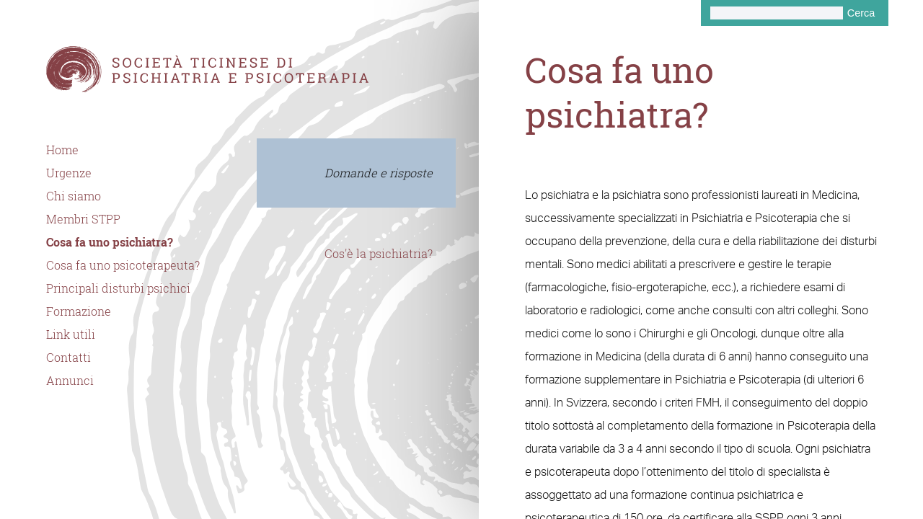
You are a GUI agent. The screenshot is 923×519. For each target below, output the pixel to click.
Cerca (861, 13)
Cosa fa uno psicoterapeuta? (123, 265)
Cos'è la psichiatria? (378, 254)
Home (62, 150)
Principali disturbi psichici (118, 288)
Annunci (70, 381)
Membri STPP (83, 219)
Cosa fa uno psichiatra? (109, 242)
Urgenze (69, 173)
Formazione (78, 311)
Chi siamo (73, 196)
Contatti (68, 357)
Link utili (70, 334)
